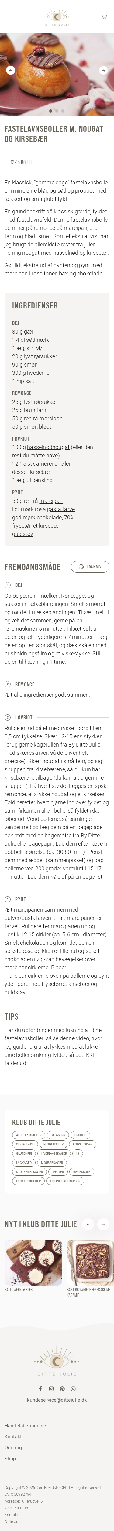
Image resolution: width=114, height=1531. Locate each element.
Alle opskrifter (28, 1135)
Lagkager (24, 1163)
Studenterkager (29, 1172)
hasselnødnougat (48, 447)
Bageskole (81, 1172)
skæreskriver (32, 753)
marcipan (51, 418)
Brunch (80, 1135)
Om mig (13, 1447)
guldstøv (22, 534)
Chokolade (25, 1144)
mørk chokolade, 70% (48, 517)
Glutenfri (24, 1154)
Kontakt (13, 1436)
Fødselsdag (82, 1144)
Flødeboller (53, 1144)
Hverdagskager (54, 1154)
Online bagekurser (65, 1181)
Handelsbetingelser (26, 1425)
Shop (10, 1458)
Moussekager (52, 1163)
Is (77, 1154)
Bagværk (58, 1135)
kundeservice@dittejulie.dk (57, 1399)
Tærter (58, 1172)
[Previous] (10, 70)
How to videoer (28, 1181)
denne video (74, 1038)
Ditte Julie (13, 1521)
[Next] (103, 70)
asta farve (62, 509)
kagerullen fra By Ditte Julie (67, 744)
